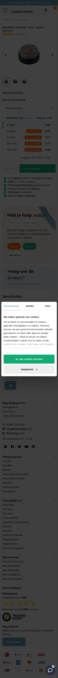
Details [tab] (30, 306)
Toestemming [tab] (11, 306)
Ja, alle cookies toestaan (29, 359)
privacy (35, 347)
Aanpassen (29, 369)
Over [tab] (48, 306)
